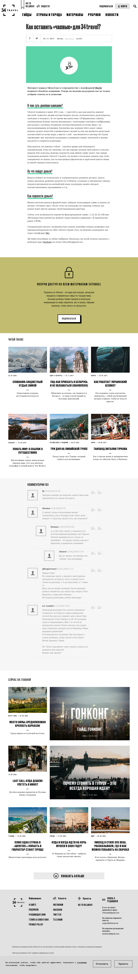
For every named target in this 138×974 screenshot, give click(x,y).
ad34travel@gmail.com (110, 934)
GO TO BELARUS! (85, 904)
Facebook (47, 242)
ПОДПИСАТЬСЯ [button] (69, 318)
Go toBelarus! (30, 5)
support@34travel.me (110, 923)
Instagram (58, 904)
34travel (69, 38)
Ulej (47, 233)
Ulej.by (98, 87)
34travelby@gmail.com (110, 913)
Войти (122, 6)
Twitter (57, 914)
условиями (82, 962)
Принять (123, 963)
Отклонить (102, 963)
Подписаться (106, 6)
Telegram (57, 919)
